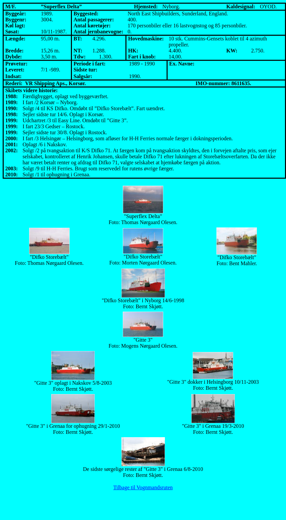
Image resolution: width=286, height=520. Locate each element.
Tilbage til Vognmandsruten (143, 487)
